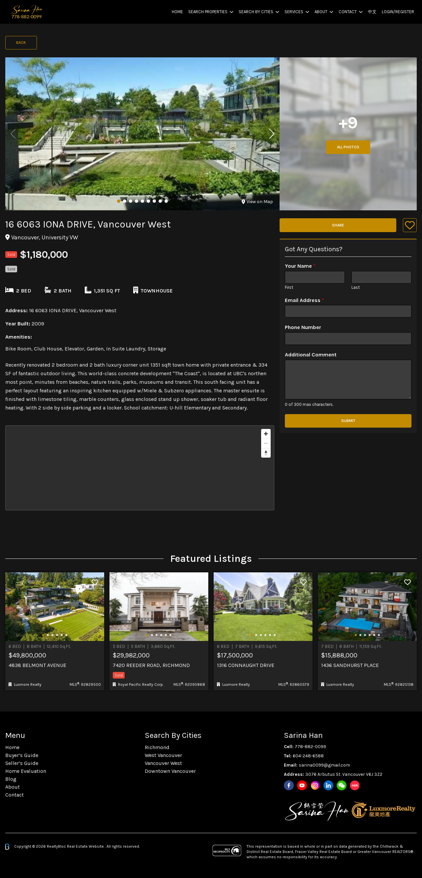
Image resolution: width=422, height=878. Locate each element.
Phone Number (303, 327)
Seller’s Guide (21, 763)
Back (21, 42)
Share (338, 225)
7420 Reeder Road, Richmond (151, 665)
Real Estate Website (86, 846)
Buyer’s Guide (21, 755)
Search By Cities (256, 11)
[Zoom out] (266, 443)
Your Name (300, 266)
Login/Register (398, 11)
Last (355, 287)
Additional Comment (311, 354)
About (321, 11)
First (289, 287)
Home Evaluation (25, 771)
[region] (140, 468)
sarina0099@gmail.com (324, 765)
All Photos (348, 147)
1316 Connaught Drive (245, 665)
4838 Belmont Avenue (37, 665)
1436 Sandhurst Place (350, 665)
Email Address (304, 300)
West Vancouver (163, 755)
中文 (372, 11)
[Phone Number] (348, 338)
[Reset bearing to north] (266, 453)
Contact (348, 11)
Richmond (157, 747)
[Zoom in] (266, 434)
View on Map (257, 201)
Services (294, 11)
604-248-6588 (308, 756)
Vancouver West (163, 763)
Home (177, 11)
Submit (348, 420)
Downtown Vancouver (170, 771)
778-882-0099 (310, 746)
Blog (10, 779)
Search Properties (207, 11)
